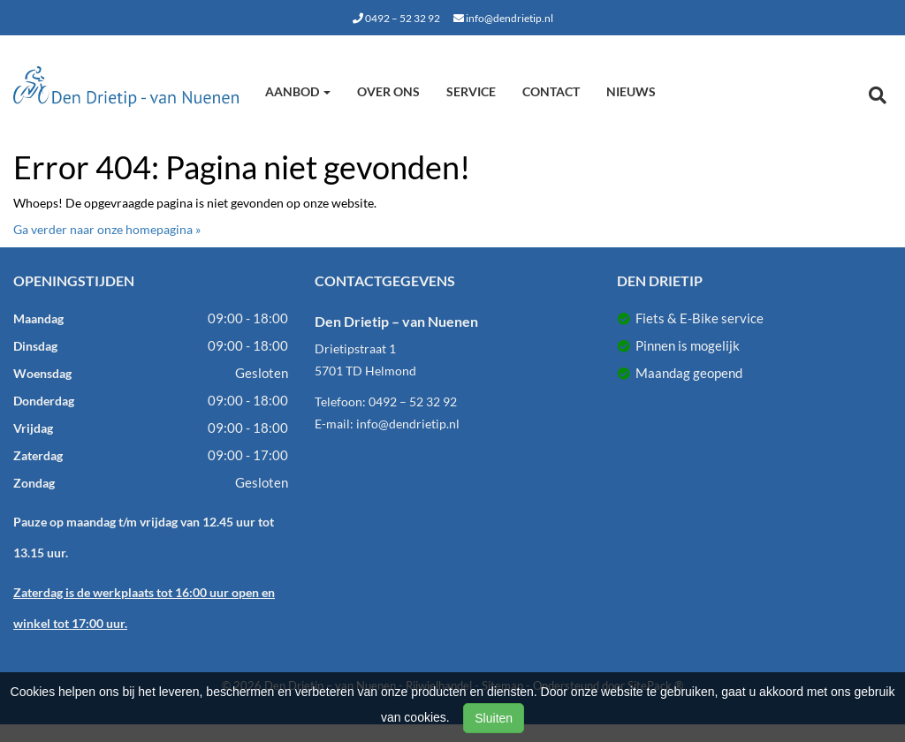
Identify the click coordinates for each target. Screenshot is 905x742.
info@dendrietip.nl (503, 18)
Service (471, 91)
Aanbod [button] (298, 91)
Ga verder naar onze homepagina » (107, 229)
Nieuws (631, 91)
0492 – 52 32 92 (396, 18)
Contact (551, 91)
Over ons (388, 91)
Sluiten (494, 718)
